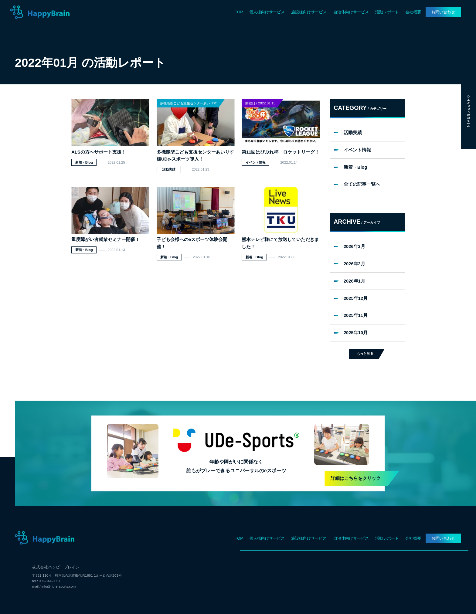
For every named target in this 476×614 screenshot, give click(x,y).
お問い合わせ (443, 12)
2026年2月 (354, 263)
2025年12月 (356, 298)
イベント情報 (357, 150)
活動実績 (353, 132)
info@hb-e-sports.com (59, 586)
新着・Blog (355, 167)
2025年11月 (356, 315)
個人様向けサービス (267, 12)
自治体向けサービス (351, 12)
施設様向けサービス (309, 12)
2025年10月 (356, 332)
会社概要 (413, 12)
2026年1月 (354, 281)
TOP (239, 12)
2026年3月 (354, 246)
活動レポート (387, 12)
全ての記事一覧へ (362, 184)
